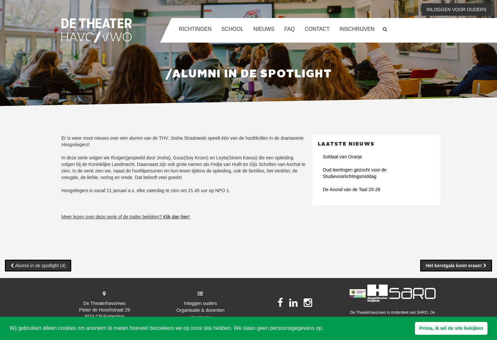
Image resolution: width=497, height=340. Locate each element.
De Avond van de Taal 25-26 (351, 189)
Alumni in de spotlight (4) (40, 265)
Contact (317, 29)
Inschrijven (357, 29)
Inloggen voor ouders (456, 9)
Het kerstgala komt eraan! (454, 265)
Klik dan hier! (176, 216)
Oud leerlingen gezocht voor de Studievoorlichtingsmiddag (355, 173)
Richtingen (195, 29)
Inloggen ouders (200, 303)
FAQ (289, 29)
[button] (451, 328)
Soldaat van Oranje (342, 156)
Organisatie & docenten (201, 310)
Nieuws (263, 29)
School (232, 29)
